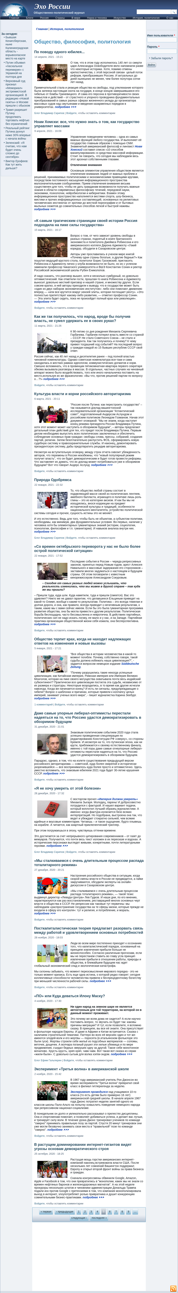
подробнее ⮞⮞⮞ (65, 107)
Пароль (153, 46)
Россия (44, 17)
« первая (46, 1211)
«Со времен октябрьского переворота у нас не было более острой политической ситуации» (87, 549)
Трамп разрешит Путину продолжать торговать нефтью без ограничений (17, 116)
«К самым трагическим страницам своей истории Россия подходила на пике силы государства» (85, 223)
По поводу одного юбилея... (59, 52)
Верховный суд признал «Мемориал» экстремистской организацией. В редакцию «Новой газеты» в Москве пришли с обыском (18, 93)
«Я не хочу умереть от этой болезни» (67, 788)
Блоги (29, 17)
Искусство (120, 17)
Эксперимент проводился (89, 1091)
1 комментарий (43, 704)
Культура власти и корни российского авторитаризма (82, 394)
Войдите (71, 113)
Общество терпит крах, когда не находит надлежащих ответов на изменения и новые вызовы (82, 641)
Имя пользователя (161, 35)
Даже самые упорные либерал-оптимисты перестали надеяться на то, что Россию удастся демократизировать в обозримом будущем (87, 717)
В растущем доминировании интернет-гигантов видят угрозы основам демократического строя (83, 1147)
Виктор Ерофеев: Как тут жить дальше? (17, 164)
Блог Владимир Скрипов (49, 113)
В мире (76, 17)
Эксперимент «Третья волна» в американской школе (81, 1069)
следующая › (79, 1217)
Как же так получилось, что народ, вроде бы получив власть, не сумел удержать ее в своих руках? (82, 319)
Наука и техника (97, 17)
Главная (14, 17)
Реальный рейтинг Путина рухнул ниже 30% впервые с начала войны (18, 133)
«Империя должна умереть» (117, 799)
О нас (169, 17)
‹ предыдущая (64, 1211)
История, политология (146, 17)
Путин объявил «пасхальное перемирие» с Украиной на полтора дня (15, 69)
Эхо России (52, 6)
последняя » (99, 1217)
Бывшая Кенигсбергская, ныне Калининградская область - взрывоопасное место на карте (17, 48)
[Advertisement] (89, 1256)
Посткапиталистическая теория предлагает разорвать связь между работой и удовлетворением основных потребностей (88, 930)
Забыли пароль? (162, 58)
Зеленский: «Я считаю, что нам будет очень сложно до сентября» (16, 149)
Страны (60, 17)
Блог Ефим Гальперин (48, 1060)
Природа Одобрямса (52, 480)
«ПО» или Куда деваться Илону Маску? (69, 996)
